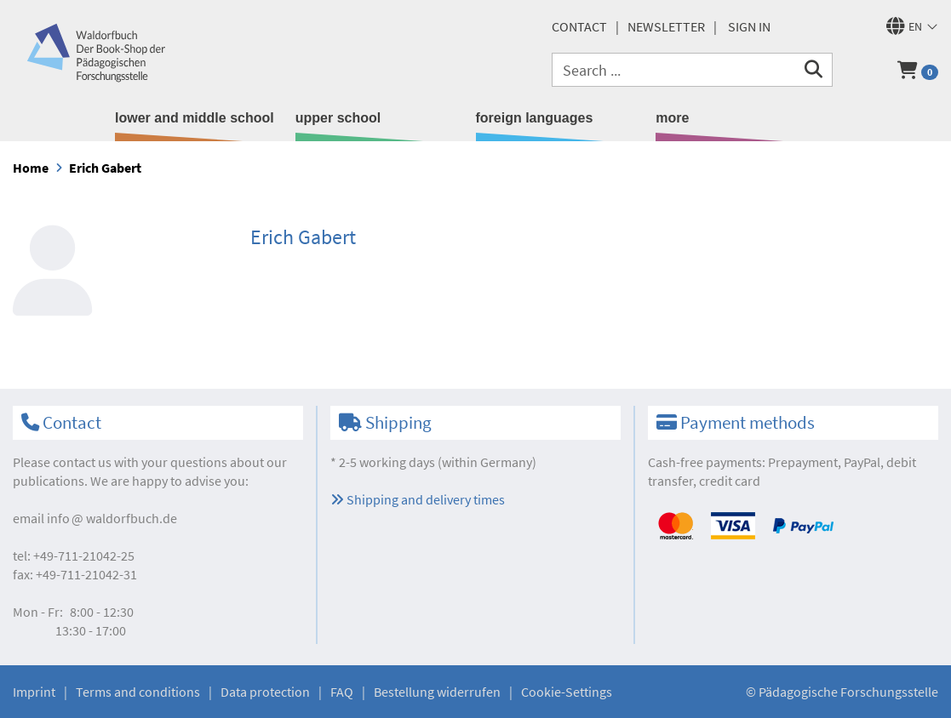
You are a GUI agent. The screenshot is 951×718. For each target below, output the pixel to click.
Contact (579, 26)
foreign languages (534, 118)
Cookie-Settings (566, 691)
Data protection (265, 691)
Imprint (34, 691)
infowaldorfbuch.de (112, 518)
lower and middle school (194, 118)
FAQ (341, 691)
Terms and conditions (138, 691)
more (672, 118)
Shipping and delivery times (417, 499)
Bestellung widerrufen (437, 691)
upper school (338, 118)
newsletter (666, 26)
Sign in (749, 26)
